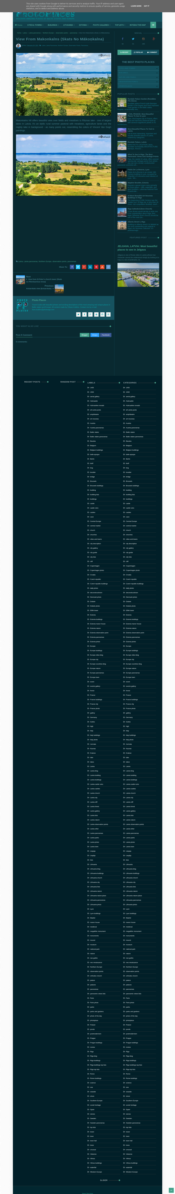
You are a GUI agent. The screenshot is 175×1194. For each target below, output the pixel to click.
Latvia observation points (99, 815)
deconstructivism (96, 583)
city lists (93, 547)
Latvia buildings (95, 770)
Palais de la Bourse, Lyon (138, 170)
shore (92, 1087)
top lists (93, 1118)
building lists (94, 485)
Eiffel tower (94, 601)
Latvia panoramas (35, 33)
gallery (92, 703)
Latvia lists (94, 806)
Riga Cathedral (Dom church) (140, 209)
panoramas (73, 33)
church (92, 521)
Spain (92, 1100)
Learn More (136, 6)
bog (91, 458)
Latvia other (94, 819)
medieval (93, 917)
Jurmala (93, 735)
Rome (92, 1064)
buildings (93, 489)
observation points (62, 33)
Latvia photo (94, 833)
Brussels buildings (96, 476)
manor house (95, 913)
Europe (92, 636)
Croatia (92, 565)
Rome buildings (95, 1069)
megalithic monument (98, 922)
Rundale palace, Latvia (137, 142)
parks (92, 997)
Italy (91, 721)
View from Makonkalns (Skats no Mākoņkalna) (60, 39)
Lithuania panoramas (97, 890)
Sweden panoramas (97, 1113)
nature (92, 944)
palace (92, 971)
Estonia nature (95, 619)
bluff (91, 454)
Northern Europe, (63, 45)
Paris (92, 989)
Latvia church (95, 784)
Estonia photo (95, 632)
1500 (92, 382)
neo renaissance (96, 953)
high (91, 717)
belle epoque (94, 445)
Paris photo (94, 993)
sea (91, 1078)
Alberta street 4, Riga (136, 222)
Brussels (93, 472)
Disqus (95, 325)
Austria (92, 414)
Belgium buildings (96, 440)
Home (18, 25)
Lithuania (93, 855)
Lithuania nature (96, 882)
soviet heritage (95, 1095)
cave (92, 507)
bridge (92, 467)
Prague (92, 1029)
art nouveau (94, 409)
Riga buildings (95, 1051)
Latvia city (93, 788)
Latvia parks (94, 828)
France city (94, 694)
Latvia (25, 33)
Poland (92, 1015)
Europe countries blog (98, 654)
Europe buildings (96, 641)
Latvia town (94, 837)
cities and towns (96, 530)
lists (91, 850)
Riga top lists (94, 1060)
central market (95, 516)
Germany (93, 708)
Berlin (92, 449)
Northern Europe (48, 33)
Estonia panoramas (97, 628)
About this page (87, 1184)
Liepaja (92, 841)
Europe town (94, 668)
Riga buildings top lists (98, 1055)
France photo (95, 699)
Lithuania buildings (97, 864)
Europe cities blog (96, 645)
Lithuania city (95, 873)
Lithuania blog (95, 859)
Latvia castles (95, 779)
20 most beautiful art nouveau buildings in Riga (140, 197)
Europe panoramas (97, 663)
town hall (93, 1131)
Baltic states (94, 423)
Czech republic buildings (99, 574)
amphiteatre (94, 405)
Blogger (85, 325)
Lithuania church (96, 868)
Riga (92, 1042)
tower (92, 1122)
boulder (93, 463)
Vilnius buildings (96, 1153)
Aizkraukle (94, 391)
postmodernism (95, 1024)
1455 (92, 378)
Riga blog (93, 1046)
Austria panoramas (97, 418)
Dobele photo (95, 596)
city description (95, 534)
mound (92, 931)
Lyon (92, 899)
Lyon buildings (95, 904)
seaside (93, 1082)
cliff (91, 552)
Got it (146, 6)
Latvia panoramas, (52, 45)
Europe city (94, 650)
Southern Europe (96, 1091)
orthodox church (96, 966)
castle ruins (94, 498)
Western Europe (96, 1162)
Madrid (92, 908)
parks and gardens (97, 1002)
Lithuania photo (95, 895)
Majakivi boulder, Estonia (138, 183)
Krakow (93, 743)
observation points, (75, 45)
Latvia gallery (95, 801)
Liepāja (92, 846)
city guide (93, 543)
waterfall (93, 1158)
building (93, 481)
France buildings (96, 690)
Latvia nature (95, 810)
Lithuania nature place (98, 886)
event (92, 672)
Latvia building (95, 766)
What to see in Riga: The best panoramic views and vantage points (143, 155)
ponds (92, 1020)
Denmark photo (95, 587)
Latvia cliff (93, 792)
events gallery (95, 677)
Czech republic (95, 570)
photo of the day (96, 1006)
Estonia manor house (97, 614)
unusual (93, 1140)
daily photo (94, 579)
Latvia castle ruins (96, 775)
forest (92, 681)
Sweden (93, 1109)
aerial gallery (94, 387)
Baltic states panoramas (98, 427)
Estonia (93, 605)
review (92, 1038)
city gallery (94, 538)
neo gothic (94, 948)
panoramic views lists (97, 984)
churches (93, 525)
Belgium (93, 436)
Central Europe (95, 512)
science (93, 1073)
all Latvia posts (95, 400)
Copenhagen (94, 556)
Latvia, (44, 45)
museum (93, 935)
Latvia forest (94, 797)
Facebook (105, 325)
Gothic (92, 712)
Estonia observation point (99, 623)
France (92, 685)
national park (94, 939)
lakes (92, 752)
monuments (94, 926)
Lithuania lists (95, 877)
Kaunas (93, 739)
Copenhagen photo (97, 561)
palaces (93, 975)
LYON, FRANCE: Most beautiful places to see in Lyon (141, 115)
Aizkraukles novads (97, 396)
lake (91, 748)
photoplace (94, 1011)
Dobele (92, 592)
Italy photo (94, 730)
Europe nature (95, 659)
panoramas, (84, 45)
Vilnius (92, 1149)
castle (92, 494)
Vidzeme (93, 1144)
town (92, 1127)
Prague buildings (96, 1033)
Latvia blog (94, 761)
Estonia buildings (96, 610)
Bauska (93, 431)
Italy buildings (95, 726)
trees (92, 1136)
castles (92, 503)
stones (92, 1104)
